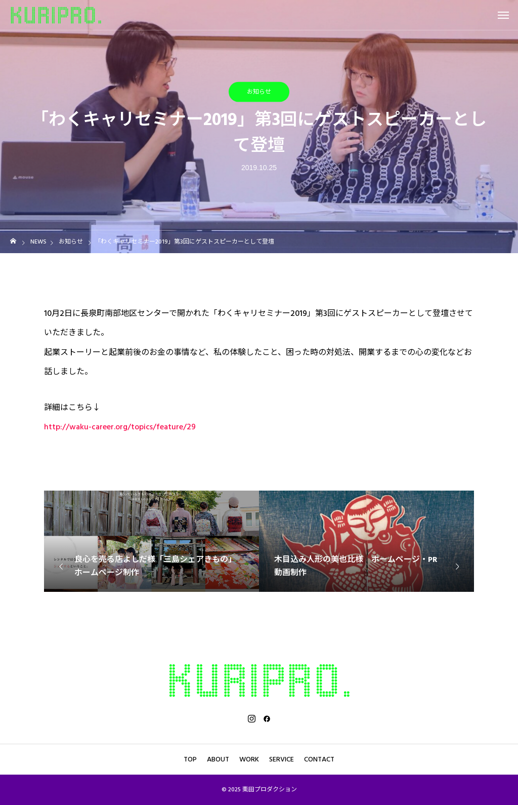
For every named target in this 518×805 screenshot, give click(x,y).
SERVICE (281, 759)
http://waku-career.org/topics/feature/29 (120, 426)
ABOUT (218, 759)
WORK (249, 759)
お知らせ (259, 92)
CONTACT (319, 759)
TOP (190, 759)
